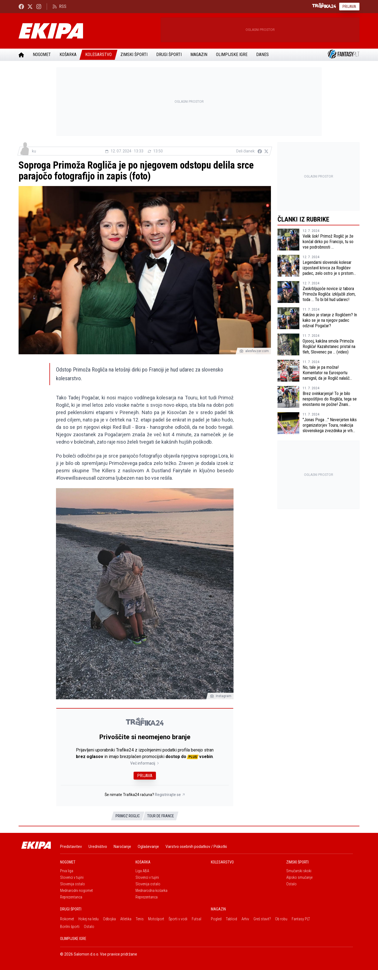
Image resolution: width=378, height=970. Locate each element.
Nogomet (42, 54)
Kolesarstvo (98, 54)
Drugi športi (169, 54)
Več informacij (145, 763)
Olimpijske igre (231, 54)
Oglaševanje (148, 846)
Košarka (68, 54)
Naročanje (122, 846)
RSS (59, 6)
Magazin (198, 54)
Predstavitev (71, 846)
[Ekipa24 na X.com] (30, 6)
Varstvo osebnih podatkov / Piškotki (196, 846)
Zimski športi (133, 54)
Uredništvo (97, 846)
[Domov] (21, 55)
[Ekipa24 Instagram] (39, 6)
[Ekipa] (87, 31)
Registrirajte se (170, 794)
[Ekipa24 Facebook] (21, 6)
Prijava (349, 6)
